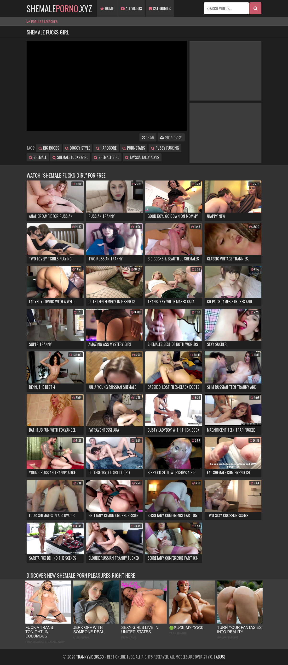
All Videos (131, 8)
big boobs (49, 148)
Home (106, 8)
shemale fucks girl (70, 157)
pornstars (133, 148)
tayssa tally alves (142, 157)
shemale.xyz (59, 8)
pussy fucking (165, 148)
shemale (37, 157)
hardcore (106, 148)
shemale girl (106, 157)
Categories (160, 8)
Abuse (220, 657)
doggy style (77, 148)
